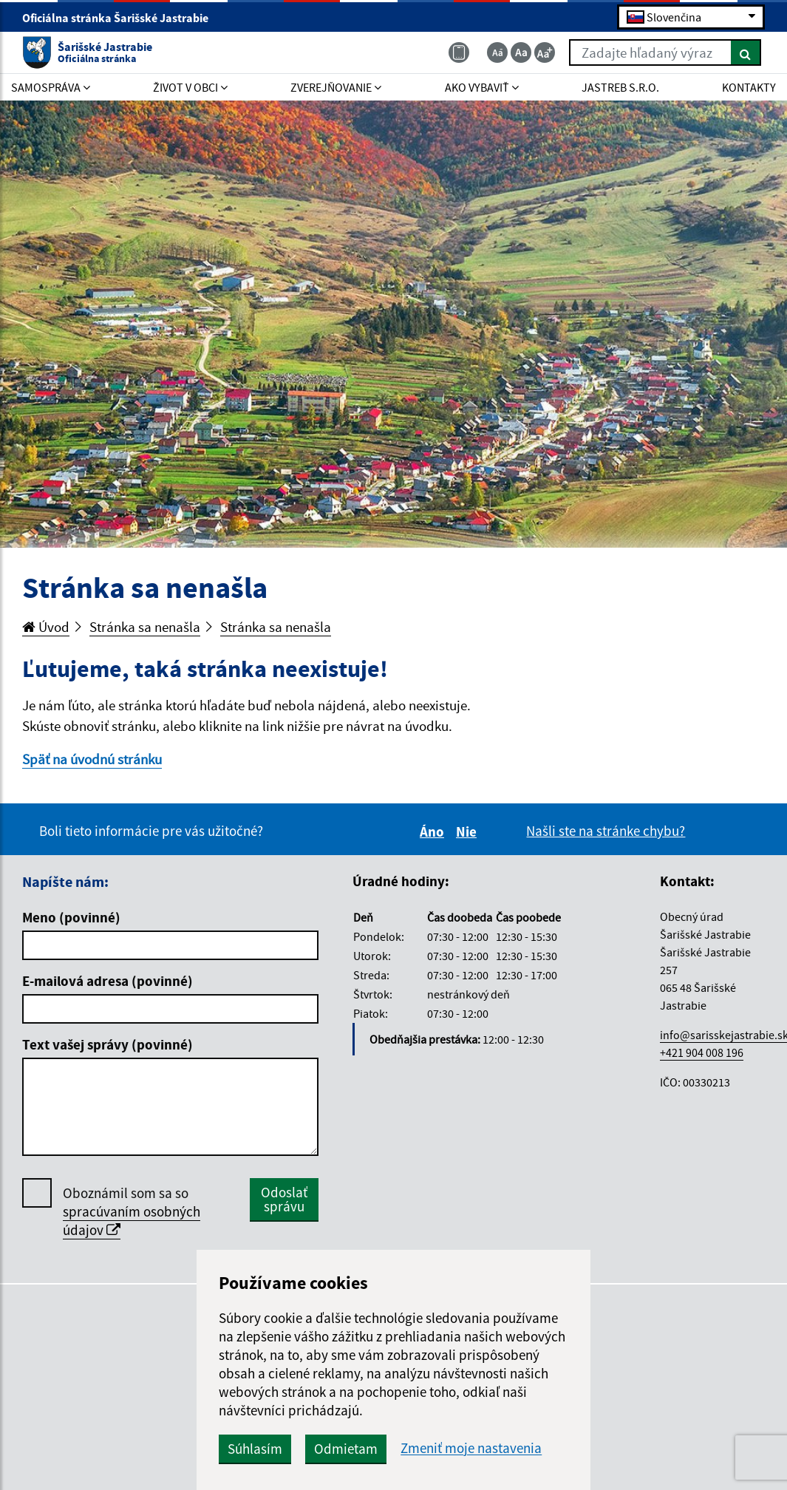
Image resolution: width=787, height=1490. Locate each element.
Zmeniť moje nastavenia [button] (471, 1448)
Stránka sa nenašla (144, 627)
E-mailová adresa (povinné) (107, 981)
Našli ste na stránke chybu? (605, 831)
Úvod (45, 627)
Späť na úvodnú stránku (92, 759)
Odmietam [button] (346, 1448)
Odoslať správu (284, 1199)
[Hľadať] (746, 52)
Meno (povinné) (71, 917)
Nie (468, 831)
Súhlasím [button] (255, 1448)
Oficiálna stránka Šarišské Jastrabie (121, 17)
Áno (434, 831)
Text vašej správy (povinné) (107, 1044)
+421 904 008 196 (701, 1052)
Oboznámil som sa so (131, 1211)
